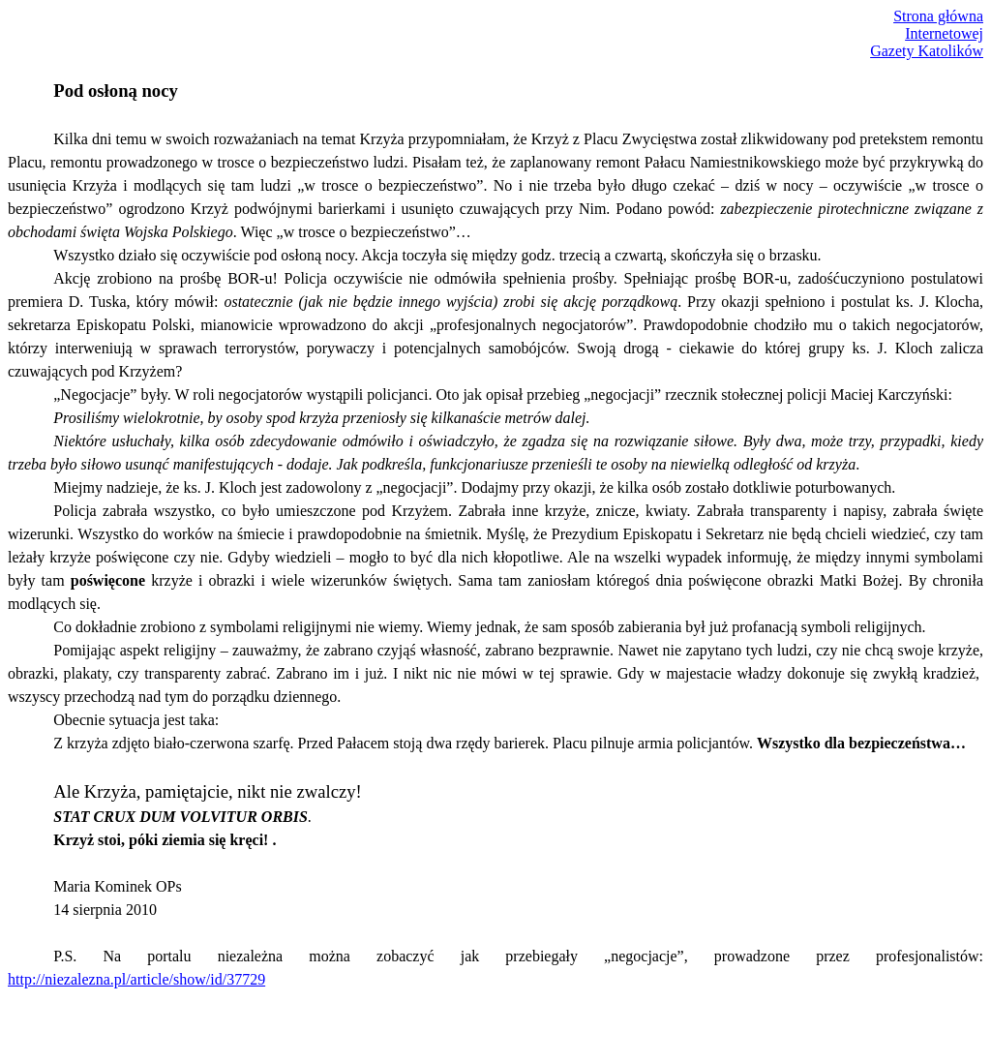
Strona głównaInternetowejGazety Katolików (926, 33)
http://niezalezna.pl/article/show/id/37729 (136, 979)
